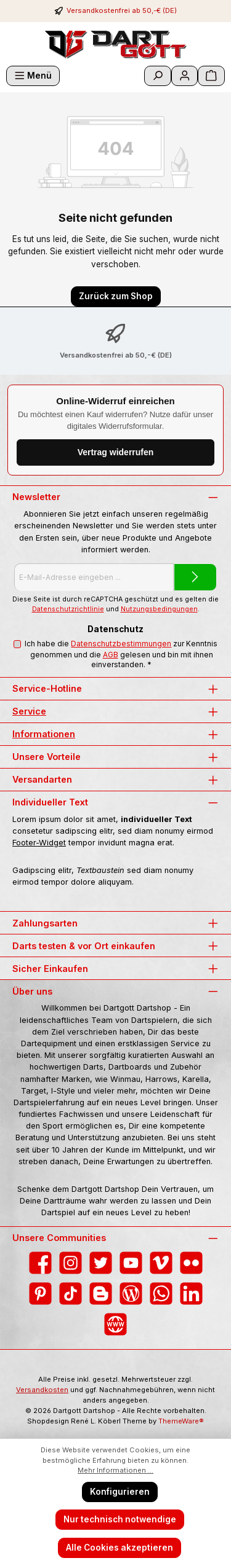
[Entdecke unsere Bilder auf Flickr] (191, 1263)
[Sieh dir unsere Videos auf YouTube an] (131, 1263)
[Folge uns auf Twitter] (101, 1263)
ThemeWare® (181, 1421)
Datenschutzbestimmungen (121, 643)
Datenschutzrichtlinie (68, 609)
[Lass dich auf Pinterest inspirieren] (40, 1293)
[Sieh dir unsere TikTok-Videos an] (70, 1293)
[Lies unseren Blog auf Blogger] (101, 1293)
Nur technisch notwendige (119, 1519)
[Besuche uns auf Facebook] (40, 1263)
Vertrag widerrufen (116, 452)
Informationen (43, 734)
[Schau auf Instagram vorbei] (70, 1263)
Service (29, 711)
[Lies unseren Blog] (131, 1293)
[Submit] (195, 577)
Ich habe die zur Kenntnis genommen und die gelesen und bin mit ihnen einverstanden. (121, 654)
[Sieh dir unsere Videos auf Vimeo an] (161, 1263)
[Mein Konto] (184, 76)
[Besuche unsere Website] (115, 1324)
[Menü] (33, 76)
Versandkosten (42, 1389)
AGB (110, 654)
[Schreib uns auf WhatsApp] (161, 1293)
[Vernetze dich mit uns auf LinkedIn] (191, 1293)
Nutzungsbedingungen (159, 609)
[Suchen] (157, 76)
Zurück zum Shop (116, 296)
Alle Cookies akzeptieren (119, 1547)
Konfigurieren (120, 1492)
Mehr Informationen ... (115, 1470)
